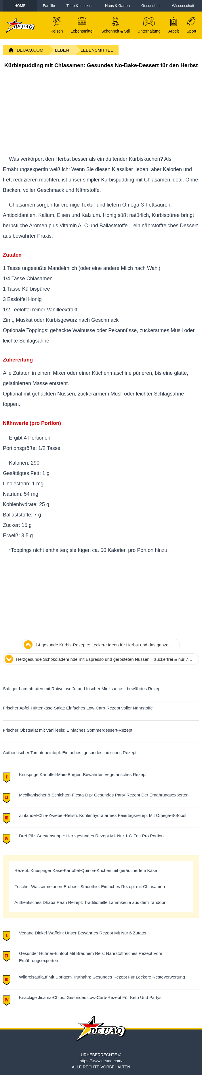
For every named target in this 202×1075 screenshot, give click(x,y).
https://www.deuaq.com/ (101, 1061)
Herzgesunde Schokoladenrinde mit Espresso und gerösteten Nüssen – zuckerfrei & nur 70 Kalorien (103, 660)
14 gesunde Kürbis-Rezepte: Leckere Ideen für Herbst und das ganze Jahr (101, 645)
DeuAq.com (30, 50)
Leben (62, 50)
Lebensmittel (97, 50)
